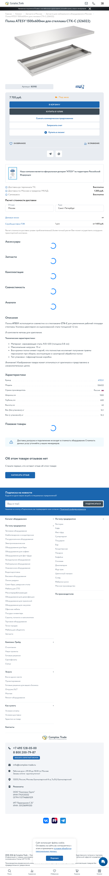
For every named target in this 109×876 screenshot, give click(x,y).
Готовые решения (13, 655)
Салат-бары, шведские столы (17, 584)
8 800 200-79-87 (24, 752)
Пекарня (59, 553)
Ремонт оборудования (15, 697)
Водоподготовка (12, 572)
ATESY (101, 380)
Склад (57, 577)
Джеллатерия (61, 565)
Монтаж (8, 693)
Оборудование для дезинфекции (19, 597)
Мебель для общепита (15, 629)
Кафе (57, 528)
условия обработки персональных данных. (53, 850)
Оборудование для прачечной (18, 601)
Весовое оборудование (15, 576)
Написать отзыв (20, 475)
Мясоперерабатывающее (16, 592)
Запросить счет (54, 125)
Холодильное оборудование (17, 559)
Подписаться (93, 503)
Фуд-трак (59, 569)
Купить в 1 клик (54, 111)
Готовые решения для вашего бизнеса (21, 685)
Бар (56, 544)
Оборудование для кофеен (17, 551)
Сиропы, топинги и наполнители (19, 617)
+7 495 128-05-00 (25, 748)
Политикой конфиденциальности (73, 509)
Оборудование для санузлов (18, 605)
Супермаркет (61, 536)
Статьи (8, 663)
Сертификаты (11, 659)
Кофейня (59, 557)
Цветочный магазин (64, 573)
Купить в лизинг (54, 132)
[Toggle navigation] (102, 3)
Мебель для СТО (12, 588)
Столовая (59, 561)
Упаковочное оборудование (17, 568)
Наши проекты (11, 651)
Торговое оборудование (16, 621)
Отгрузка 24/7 (11, 689)
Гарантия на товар (13, 719)
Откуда (11, 205)
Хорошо (54, 858)
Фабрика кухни (62, 581)
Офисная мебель (12, 609)
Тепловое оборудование (16, 531)
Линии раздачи (12, 580)
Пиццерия (59, 540)
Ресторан (59, 524)
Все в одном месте (13, 677)
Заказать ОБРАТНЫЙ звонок (26, 758)
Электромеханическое (15, 543)
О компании (10, 647)
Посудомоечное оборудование (19, 539)
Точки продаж (11, 625)
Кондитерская (61, 548)
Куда (60, 205)
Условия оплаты (12, 710)
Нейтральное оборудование (17, 564)
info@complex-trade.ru (24, 765)
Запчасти (9, 634)
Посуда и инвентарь (14, 613)
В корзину (54, 104)
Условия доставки (13, 715)
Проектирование (12, 681)
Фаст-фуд (59, 532)
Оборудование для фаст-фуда (18, 555)
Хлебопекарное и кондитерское (19, 535)
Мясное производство (65, 586)
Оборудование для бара (16, 547)
